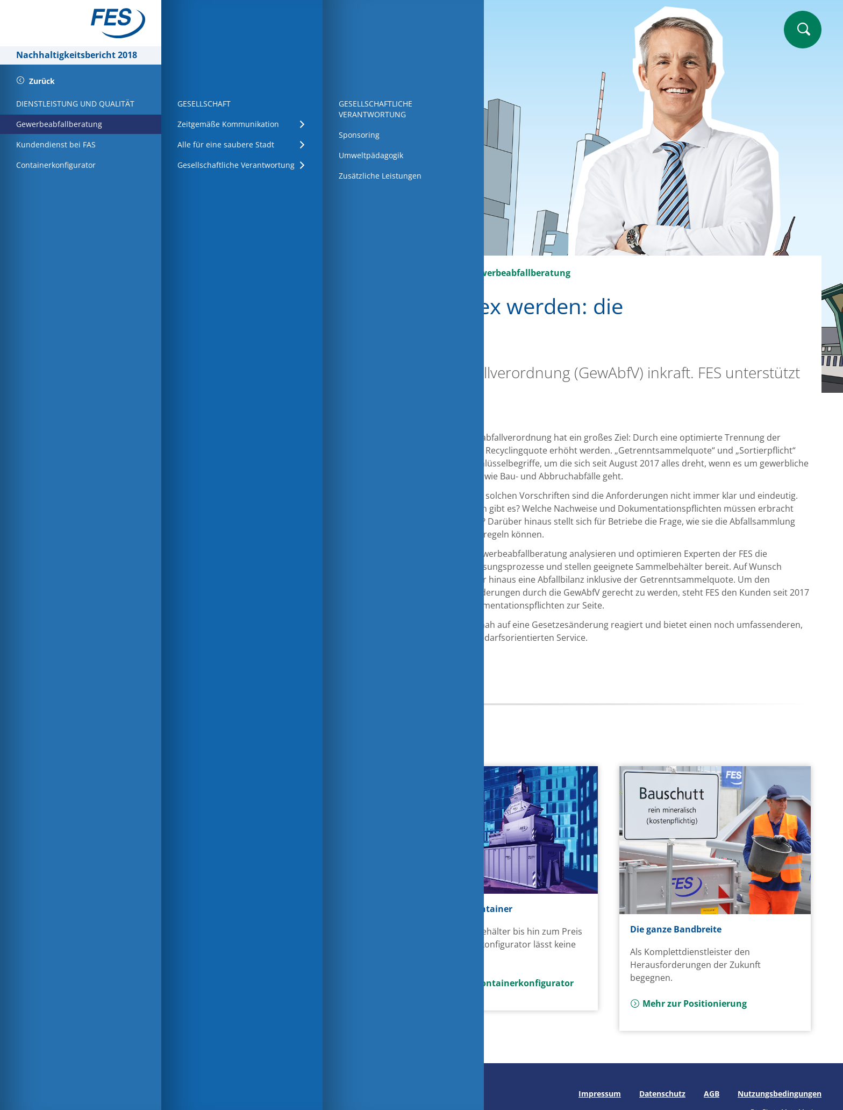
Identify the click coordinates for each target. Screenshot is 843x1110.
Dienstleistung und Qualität (383, 273)
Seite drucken (208, 1093)
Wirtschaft (282, 273)
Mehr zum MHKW (247, 977)
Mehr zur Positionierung (688, 1003)
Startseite (220, 273)
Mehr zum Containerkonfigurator (495, 983)
